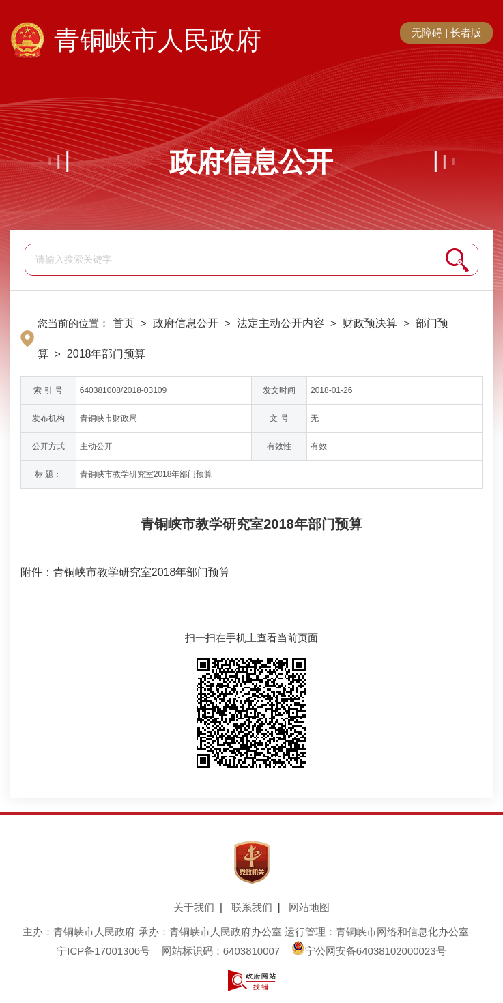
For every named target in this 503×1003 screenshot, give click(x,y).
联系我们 (251, 907)
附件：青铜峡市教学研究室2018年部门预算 (125, 572)
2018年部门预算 (106, 354)
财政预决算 (370, 323)
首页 (123, 323)
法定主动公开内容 (280, 323)
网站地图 (309, 907)
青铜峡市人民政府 (157, 40)
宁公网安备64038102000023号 (368, 951)
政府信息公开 (251, 161)
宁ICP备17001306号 (103, 951)
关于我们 (193, 907)
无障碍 (427, 32)
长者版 (465, 32)
